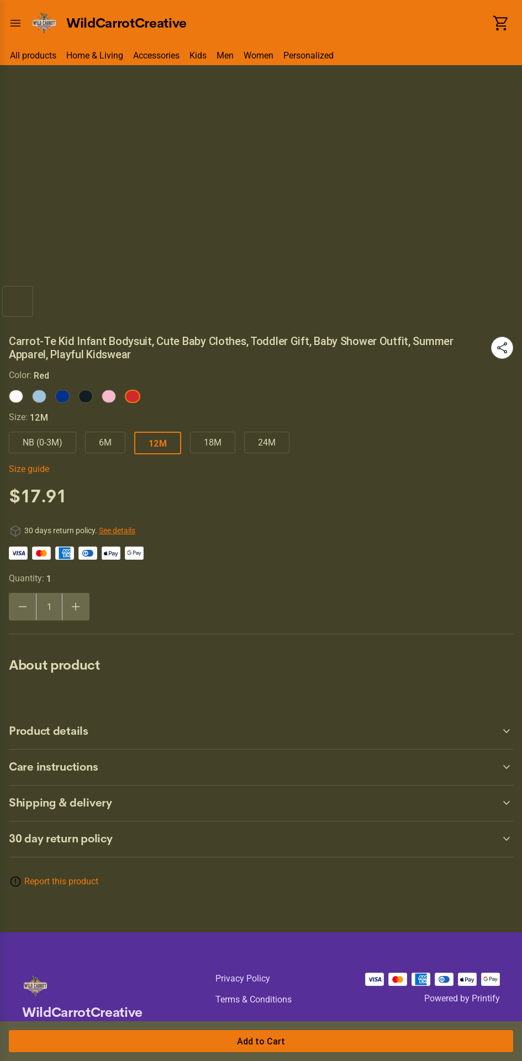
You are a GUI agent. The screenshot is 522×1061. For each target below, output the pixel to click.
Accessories (156, 55)
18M (213, 442)
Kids (198, 55)
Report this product (61, 881)
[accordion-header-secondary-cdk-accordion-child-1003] (261, 803)
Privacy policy (242, 978)
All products (33, 55)
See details (117, 530)
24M (267, 442)
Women (258, 55)
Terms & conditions (253, 999)
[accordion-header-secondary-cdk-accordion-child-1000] (261, 839)
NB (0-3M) (42, 442)
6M (105, 442)
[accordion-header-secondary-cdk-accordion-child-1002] (261, 767)
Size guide (29, 469)
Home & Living (94, 55)
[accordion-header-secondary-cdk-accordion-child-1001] (261, 731)
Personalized (308, 55)
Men (225, 55)
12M (158, 443)
